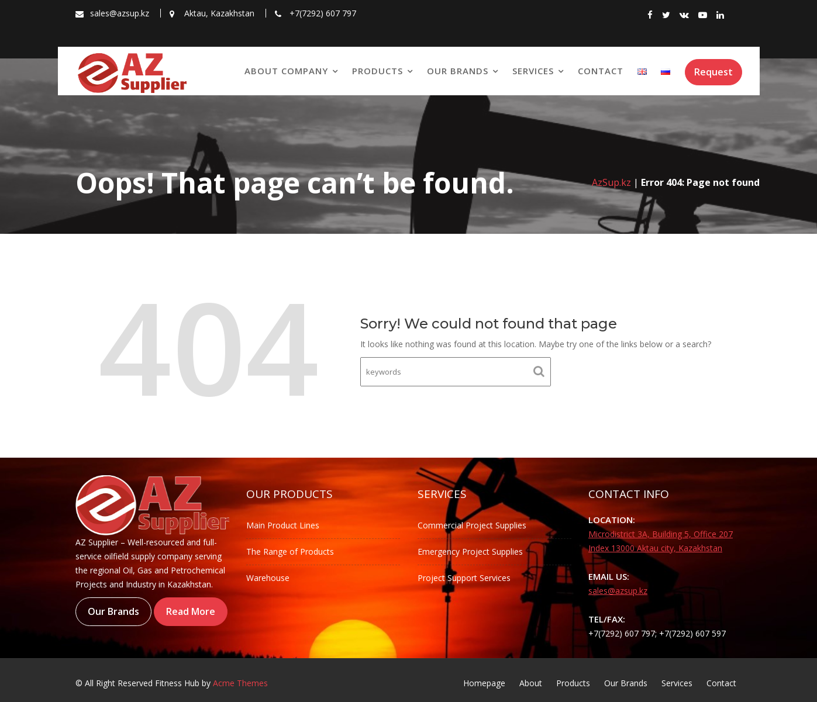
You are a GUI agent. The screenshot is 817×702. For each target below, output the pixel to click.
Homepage (484, 683)
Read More (190, 611)
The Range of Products (290, 551)
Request (713, 71)
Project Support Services (464, 577)
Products (377, 71)
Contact (600, 71)
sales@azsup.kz (617, 590)
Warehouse (267, 577)
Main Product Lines (282, 525)
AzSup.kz (611, 182)
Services (533, 71)
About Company (286, 71)
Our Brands (457, 71)
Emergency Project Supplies (470, 551)
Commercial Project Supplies (472, 525)
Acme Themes (240, 683)
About (530, 683)
